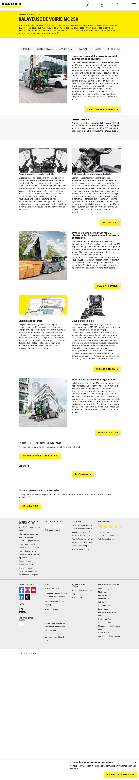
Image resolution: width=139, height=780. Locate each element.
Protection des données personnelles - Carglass (28, 573)
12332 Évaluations (106, 536)
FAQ (73, 594)
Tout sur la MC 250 (108, 433)
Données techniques (107, 369)
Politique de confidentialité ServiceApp (104, 606)
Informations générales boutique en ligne (28, 535)
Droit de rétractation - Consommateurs (28, 566)
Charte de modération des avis (109, 627)
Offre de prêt (114, 49)
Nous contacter (51, 610)
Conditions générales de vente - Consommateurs (29, 542)
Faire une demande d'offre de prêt (40, 456)
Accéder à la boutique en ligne (29, 529)
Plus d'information (107, 286)
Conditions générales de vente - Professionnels (29, 549)
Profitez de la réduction (120, 775)
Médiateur (102, 592)
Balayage (84, 49)
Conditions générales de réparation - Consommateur (29, 558)
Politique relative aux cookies (107, 614)
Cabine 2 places (45, 49)
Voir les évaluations (106, 539)
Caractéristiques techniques (102, 109)
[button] (119, 49)
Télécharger (83, 474)
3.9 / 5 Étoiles (104, 532)
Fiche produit (110, 222)
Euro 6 (98, 49)
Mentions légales (105, 589)
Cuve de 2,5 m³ (66, 49)
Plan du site (77, 597)
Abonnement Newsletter (82, 591)
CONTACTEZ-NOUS (30, 506)
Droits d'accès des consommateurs (105, 621)
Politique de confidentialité (104, 597)
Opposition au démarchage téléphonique (109, 634)
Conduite (26, 49)
